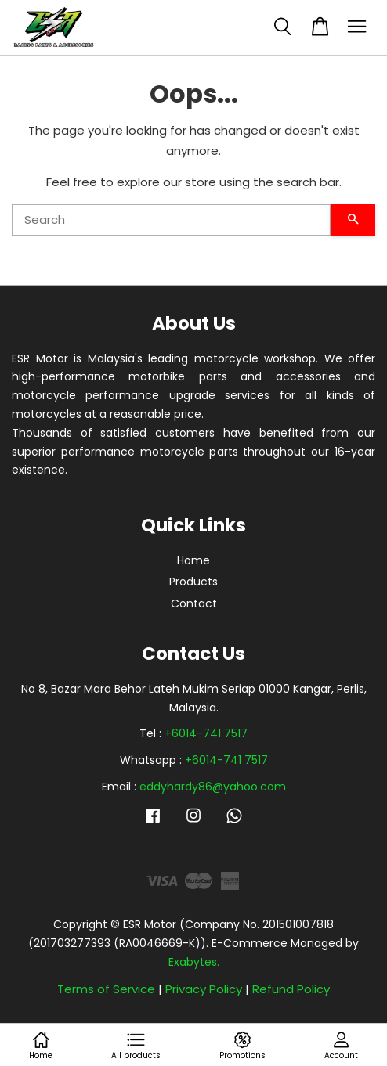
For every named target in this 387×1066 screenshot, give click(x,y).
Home (193, 560)
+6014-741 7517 (206, 733)
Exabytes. (193, 962)
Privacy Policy (203, 989)
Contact (194, 603)
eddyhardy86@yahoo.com (212, 786)
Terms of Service (106, 989)
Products (193, 581)
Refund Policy (291, 989)
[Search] (171, 220)
